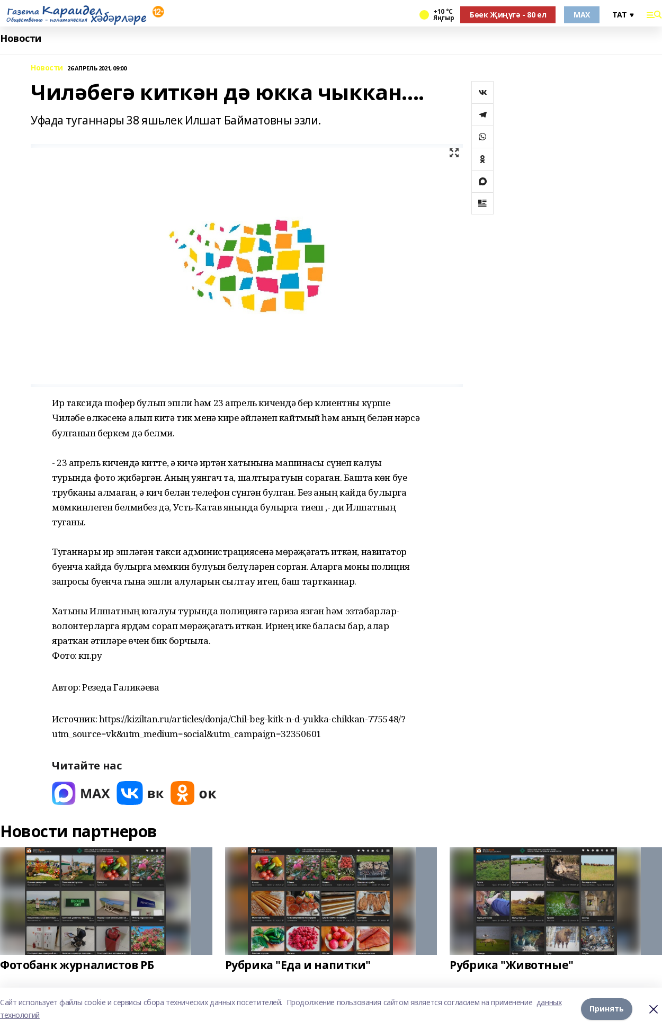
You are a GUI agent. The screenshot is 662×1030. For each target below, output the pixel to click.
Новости (20, 38)
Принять (606, 1009)
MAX (582, 15)
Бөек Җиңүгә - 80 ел (508, 15)
